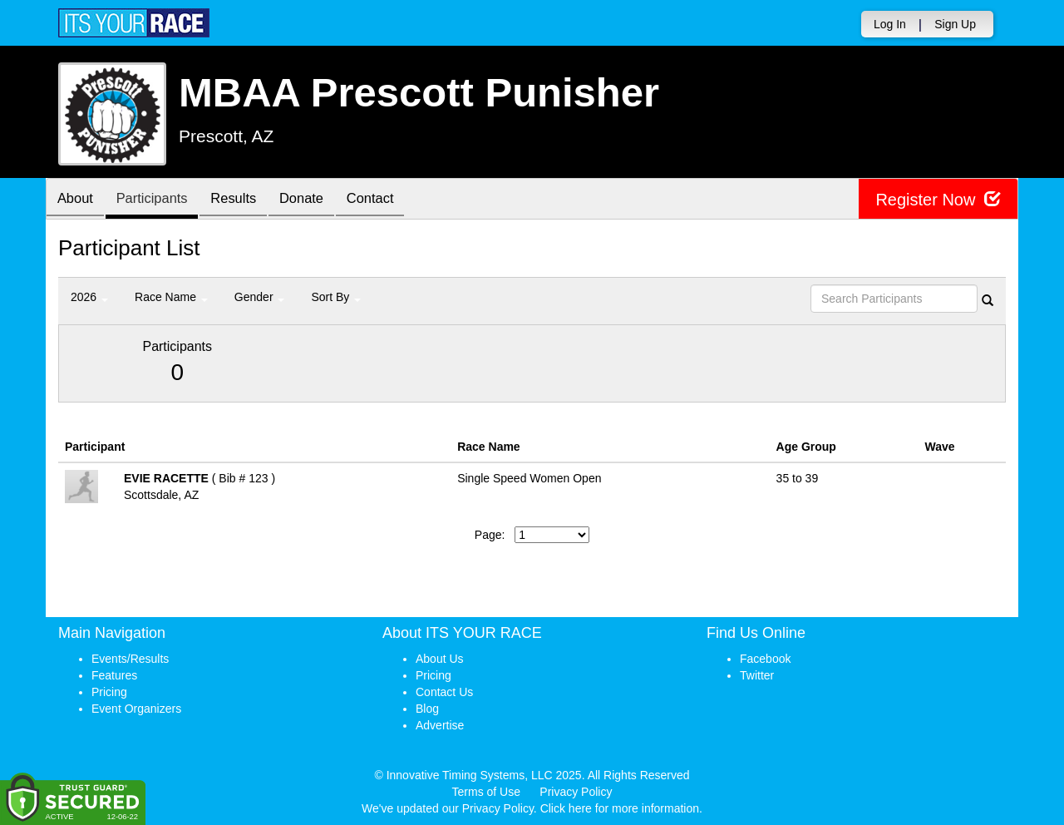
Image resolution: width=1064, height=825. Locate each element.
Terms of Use (486, 791)
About (77, 200)
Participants (158, 200)
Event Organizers (136, 708)
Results (245, 200)
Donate (317, 200)
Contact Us (444, 692)
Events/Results (130, 658)
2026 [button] (89, 297)
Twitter (757, 675)
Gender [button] (259, 297)
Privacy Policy (575, 791)
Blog (427, 708)
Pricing (109, 692)
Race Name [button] (171, 297)
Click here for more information (619, 808)
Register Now (938, 199)
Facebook (765, 658)
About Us (440, 658)
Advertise (440, 725)
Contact (391, 200)
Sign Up (955, 24)
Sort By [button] (336, 297)
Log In (890, 24)
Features (114, 675)
